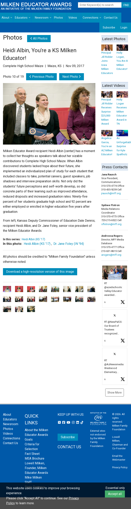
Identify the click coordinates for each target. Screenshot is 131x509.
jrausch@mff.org (111, 193)
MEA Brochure (34, 458)
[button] (114, 287)
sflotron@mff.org (111, 224)
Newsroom (41, 17)
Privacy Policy (119, 467)
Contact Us (111, 17)
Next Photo (71, 77)
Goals (29, 439)
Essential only (115, 488)
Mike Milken (33, 477)
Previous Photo (41, 77)
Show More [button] (114, 392)
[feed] (114, 325)
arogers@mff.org (111, 254)
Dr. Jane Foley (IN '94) (68, 244)
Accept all (115, 494)
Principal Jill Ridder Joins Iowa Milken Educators (107, 60)
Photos (58, 17)
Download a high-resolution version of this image (40, 271)
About (5, 17)
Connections (90, 17)
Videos (72, 17)
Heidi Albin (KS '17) (33, 239)
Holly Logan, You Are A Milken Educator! (122, 58)
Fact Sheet (32, 454)
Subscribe (109, 27)
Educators (21, 17)
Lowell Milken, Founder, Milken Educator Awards (36, 468)
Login (124, 27)
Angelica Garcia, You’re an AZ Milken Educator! (107, 143)
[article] (114, 286)
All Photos (38, 38)
